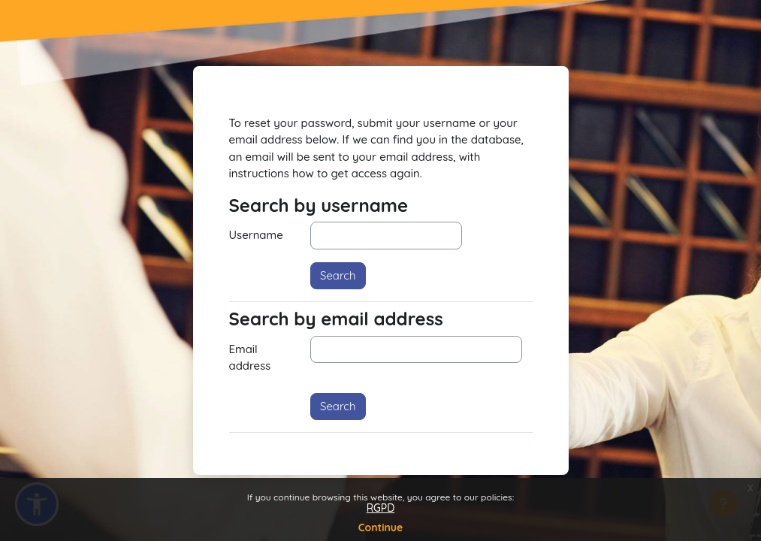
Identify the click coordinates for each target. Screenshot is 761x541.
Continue (380, 527)
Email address (250, 357)
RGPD (381, 508)
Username (256, 235)
